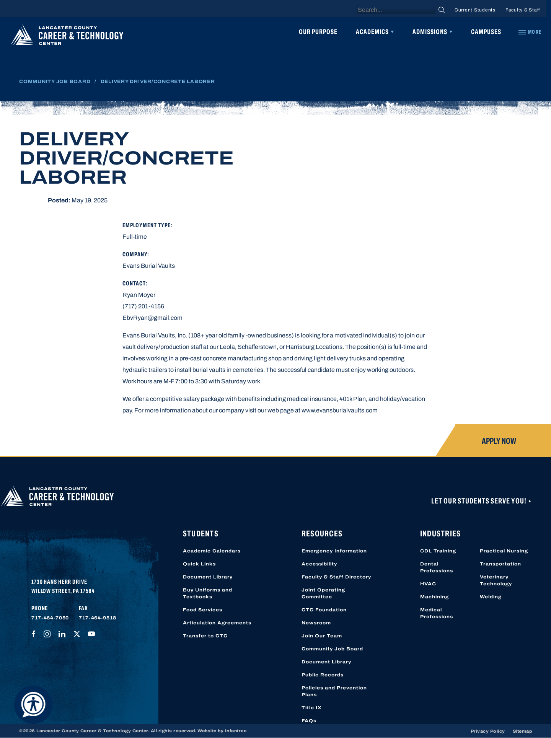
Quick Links (199, 564)
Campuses (486, 32)
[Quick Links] (529, 32)
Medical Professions (436, 613)
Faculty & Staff (522, 10)
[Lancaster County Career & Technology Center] (67, 36)
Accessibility (319, 564)
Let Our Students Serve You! (479, 501)
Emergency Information (334, 551)
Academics (372, 32)
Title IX (312, 707)
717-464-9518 (97, 618)
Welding (491, 597)
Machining (434, 597)
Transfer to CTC (205, 636)
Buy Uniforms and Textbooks (207, 593)
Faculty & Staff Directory (336, 577)
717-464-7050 (50, 618)
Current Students (475, 10)
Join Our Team (322, 636)
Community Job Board (54, 81)
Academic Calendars (212, 551)
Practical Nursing (504, 551)
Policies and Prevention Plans (334, 691)
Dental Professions (436, 567)
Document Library (208, 577)
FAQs (309, 720)
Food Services (202, 610)
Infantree (236, 730)
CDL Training (438, 551)
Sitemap (522, 731)
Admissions (429, 32)
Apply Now (499, 441)
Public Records (323, 675)
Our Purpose (318, 32)
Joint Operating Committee (323, 593)
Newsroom (316, 623)
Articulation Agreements (217, 623)
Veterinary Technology (496, 580)
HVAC (428, 583)
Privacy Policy (488, 731)
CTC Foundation (324, 610)
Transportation (500, 564)
